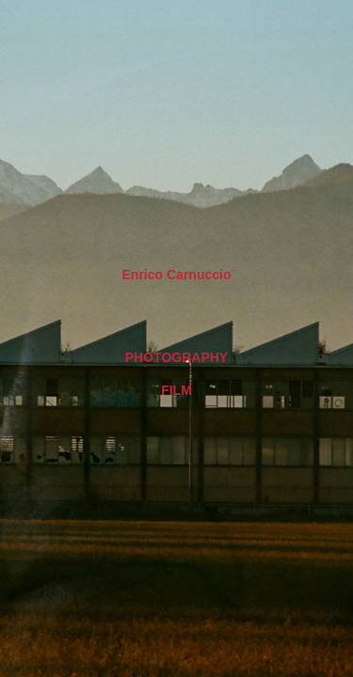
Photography (176, 357)
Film (176, 390)
